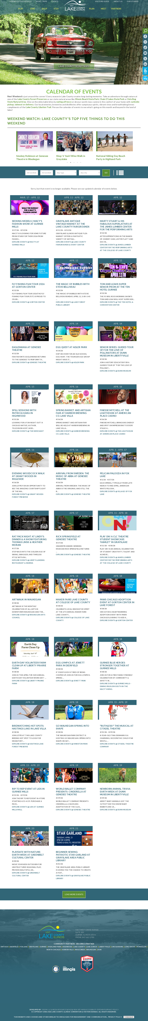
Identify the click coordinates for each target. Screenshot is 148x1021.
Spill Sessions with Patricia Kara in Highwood (24, 413)
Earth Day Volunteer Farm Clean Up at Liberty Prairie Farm (29, 665)
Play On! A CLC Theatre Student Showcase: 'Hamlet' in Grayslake (114, 539)
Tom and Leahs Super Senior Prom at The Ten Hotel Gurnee (115, 287)
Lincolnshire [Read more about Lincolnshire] (117, 947)
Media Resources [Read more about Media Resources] (60, 1010)
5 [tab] (81, 162)
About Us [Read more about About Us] (118, 1)
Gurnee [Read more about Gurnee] (43, 947)
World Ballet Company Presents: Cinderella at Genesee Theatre (71, 791)
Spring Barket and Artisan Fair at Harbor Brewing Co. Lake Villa (73, 413)
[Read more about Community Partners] (64, 944)
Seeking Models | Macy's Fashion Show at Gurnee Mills (27, 224)
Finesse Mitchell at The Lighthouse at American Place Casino (115, 413)
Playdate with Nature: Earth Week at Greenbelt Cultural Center (28, 855)
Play (20, 8)
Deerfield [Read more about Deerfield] (14, 947)
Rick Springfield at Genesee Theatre (68, 538)
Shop (44, 8)
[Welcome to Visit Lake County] (76, 10)
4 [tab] (77, 162)
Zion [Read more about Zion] (99, 950)
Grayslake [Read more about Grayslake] (33, 947)
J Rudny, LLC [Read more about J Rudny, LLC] (46, 1010)
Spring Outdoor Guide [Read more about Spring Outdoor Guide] (21, 1)
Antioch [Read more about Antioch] (4, 947)
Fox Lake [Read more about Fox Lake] (24, 947)
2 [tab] (71, 162)
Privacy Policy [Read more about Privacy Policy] (115, 1017)
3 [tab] (74, 162)
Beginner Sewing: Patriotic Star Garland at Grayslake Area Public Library (73, 856)
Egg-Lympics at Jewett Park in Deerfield (70, 664)
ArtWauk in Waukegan (26, 599)
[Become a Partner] (85, 944)
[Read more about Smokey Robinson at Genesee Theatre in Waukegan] (34, 146)
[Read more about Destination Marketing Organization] (56, 974)
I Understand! (128, 1017)
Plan (91, 8)
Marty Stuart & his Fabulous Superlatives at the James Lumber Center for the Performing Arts (116, 225)
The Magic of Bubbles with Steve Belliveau (72, 285)
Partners (116, 8)
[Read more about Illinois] (69, 974)
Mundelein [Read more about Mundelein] (141, 947)
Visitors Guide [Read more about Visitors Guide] (102, 1)
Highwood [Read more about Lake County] (67, 947)
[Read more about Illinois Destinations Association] (87, 974)
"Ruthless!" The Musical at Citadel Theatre (117, 727)
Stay (56, 8)
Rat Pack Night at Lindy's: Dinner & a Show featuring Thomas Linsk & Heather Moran (29, 540)
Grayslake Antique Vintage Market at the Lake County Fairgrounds (72, 224)
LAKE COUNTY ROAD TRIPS (74, 66)
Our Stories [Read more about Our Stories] (132, 1)
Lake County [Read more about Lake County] (79, 947)
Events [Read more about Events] (55, 1)
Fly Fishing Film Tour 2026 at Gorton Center (28, 285)
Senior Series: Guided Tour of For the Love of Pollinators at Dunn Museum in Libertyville (117, 351)
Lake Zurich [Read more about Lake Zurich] (91, 947)
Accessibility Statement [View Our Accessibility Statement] (95, 1010)
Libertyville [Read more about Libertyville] (104, 947)
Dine (32, 8)
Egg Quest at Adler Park (71, 347)
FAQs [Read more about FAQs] (70, 1010)
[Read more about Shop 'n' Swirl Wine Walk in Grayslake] (74, 146)
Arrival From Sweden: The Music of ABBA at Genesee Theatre (72, 476)
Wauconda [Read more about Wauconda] (80, 950)
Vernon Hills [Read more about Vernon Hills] (68, 950)
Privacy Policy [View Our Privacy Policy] (112, 1010)
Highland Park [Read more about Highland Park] (54, 947)
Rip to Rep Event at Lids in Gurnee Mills (28, 790)
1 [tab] (67, 162)
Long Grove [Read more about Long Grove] (130, 947)
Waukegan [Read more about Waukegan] (91, 950)
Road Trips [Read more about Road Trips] (41, 1)
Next (136, 141)
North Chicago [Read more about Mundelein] (54, 950)
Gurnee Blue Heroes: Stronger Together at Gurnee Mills (114, 665)
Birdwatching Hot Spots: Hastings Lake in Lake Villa (29, 727)
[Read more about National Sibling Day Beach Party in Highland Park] (114, 146)
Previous (12, 141)
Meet (103, 8)
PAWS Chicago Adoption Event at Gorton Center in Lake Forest (117, 602)
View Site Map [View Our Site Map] (78, 1010)
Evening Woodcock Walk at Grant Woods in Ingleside (28, 476)
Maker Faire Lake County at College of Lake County (73, 601)
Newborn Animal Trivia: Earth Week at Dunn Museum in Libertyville (115, 791)
